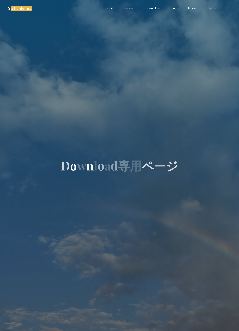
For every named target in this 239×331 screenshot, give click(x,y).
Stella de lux (19, 8)
